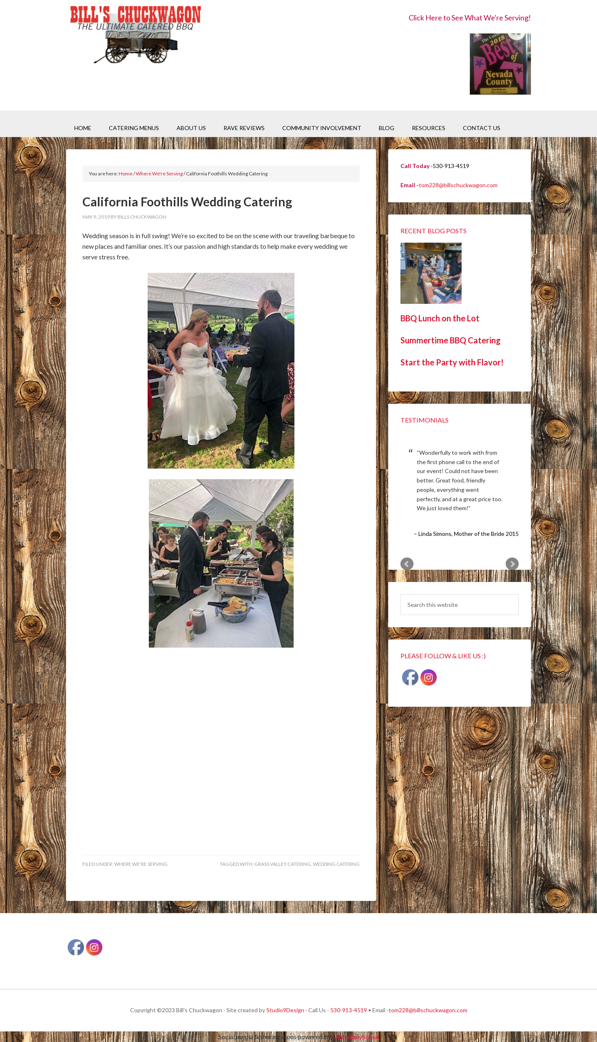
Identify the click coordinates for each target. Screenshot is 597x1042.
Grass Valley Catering (282, 864)
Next (512, 564)
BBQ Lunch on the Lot (440, 318)
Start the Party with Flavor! (452, 362)
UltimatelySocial (355, 1036)
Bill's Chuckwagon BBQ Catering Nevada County (135, 35)
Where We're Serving (141, 864)
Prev (406, 564)
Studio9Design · (286, 1010)
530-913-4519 (348, 1010)
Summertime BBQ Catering (450, 340)
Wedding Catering (336, 864)
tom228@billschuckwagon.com (458, 184)
